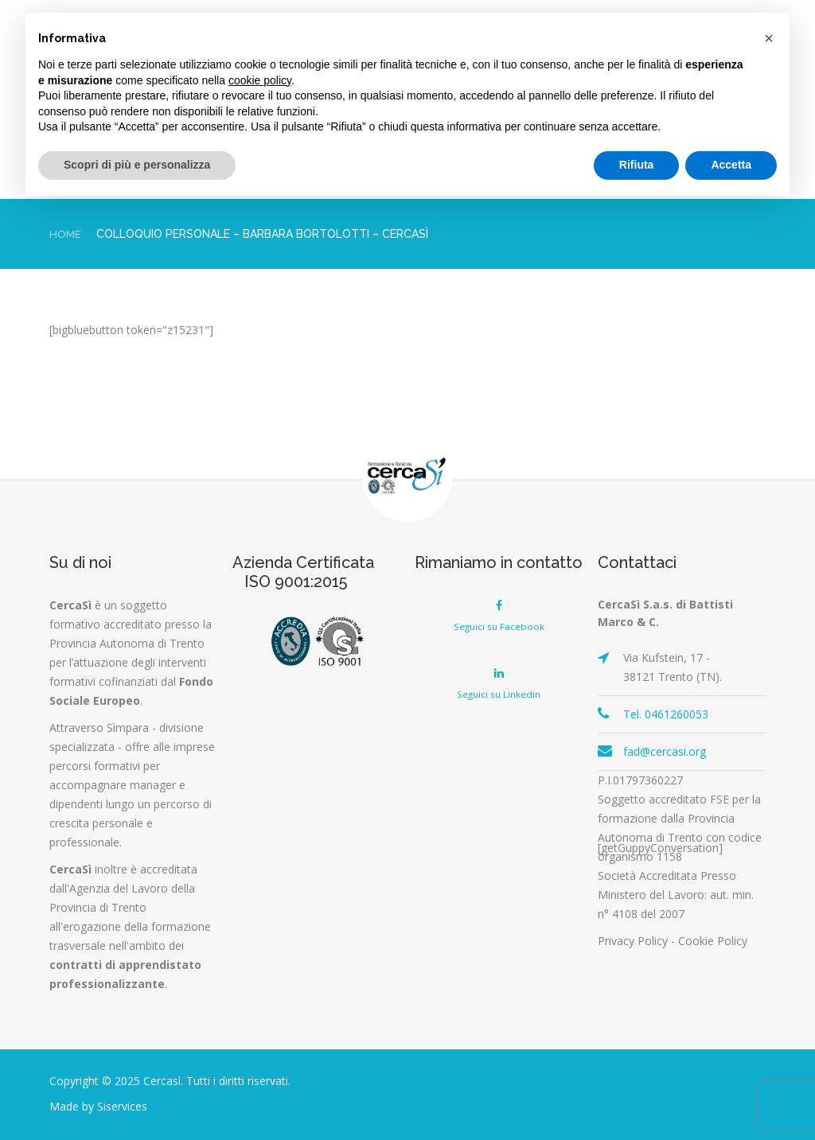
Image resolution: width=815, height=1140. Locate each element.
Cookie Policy (712, 940)
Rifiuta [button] (636, 164)
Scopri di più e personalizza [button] (137, 164)
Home (65, 234)
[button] (769, 38)
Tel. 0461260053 (665, 714)
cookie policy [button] (259, 80)
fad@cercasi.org (664, 751)
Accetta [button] (731, 164)
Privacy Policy (633, 940)
